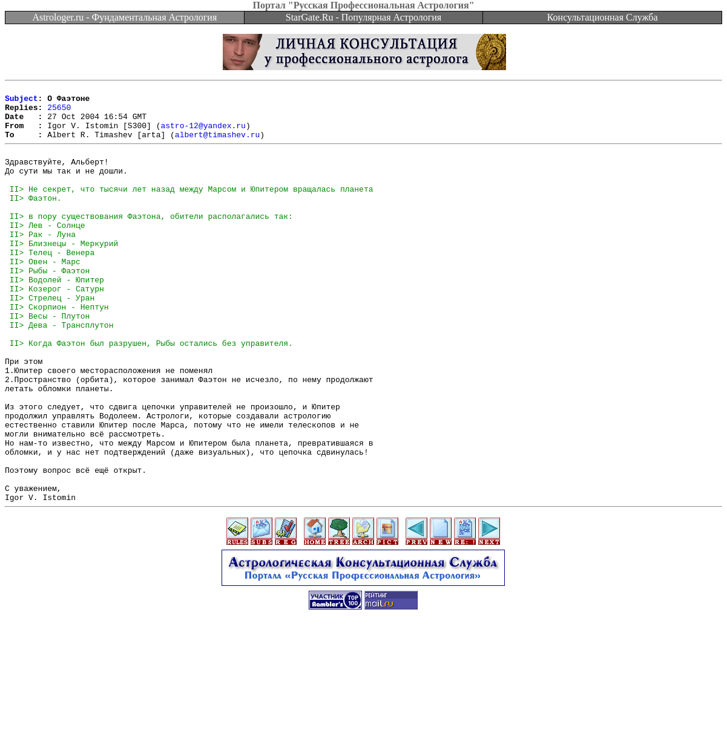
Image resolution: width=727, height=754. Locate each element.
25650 (59, 112)
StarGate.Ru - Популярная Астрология (363, 17)
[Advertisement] (363, 727)
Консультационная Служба (602, 17)
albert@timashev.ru (217, 145)
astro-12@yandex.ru (202, 134)
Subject (21, 101)
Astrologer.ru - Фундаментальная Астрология (124, 17)
